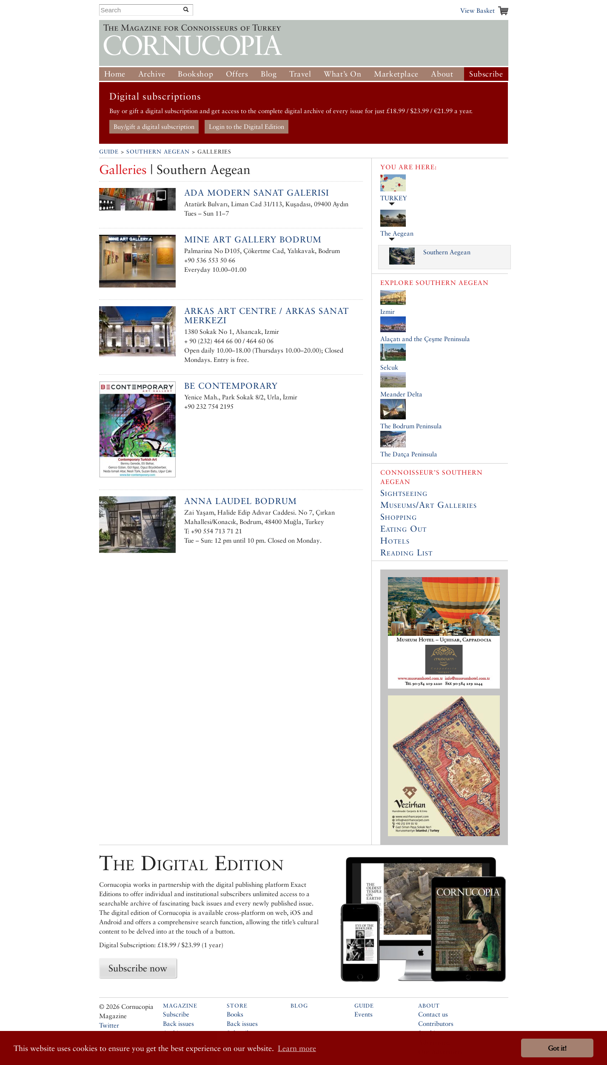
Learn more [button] (297, 1048)
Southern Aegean (158, 151)
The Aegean (396, 233)
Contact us (433, 1014)
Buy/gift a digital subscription (154, 126)
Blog (268, 73)
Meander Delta (401, 394)
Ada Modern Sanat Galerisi (256, 193)
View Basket (477, 10)
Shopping (398, 517)
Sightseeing (403, 493)
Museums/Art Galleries (428, 505)
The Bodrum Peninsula (411, 426)
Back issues (178, 1023)
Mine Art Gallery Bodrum (253, 239)
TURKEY (393, 198)
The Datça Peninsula (408, 454)
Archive (151, 73)
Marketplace (396, 73)
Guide (109, 151)
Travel (300, 73)
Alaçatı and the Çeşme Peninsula (425, 338)
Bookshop (195, 73)
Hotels (395, 540)
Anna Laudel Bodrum (240, 501)
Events (363, 1014)
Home (114, 73)
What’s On (342, 73)
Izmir (387, 311)
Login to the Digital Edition (246, 126)
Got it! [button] (557, 1048)
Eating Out (403, 529)
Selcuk (389, 367)
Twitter (109, 1025)
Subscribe (486, 73)
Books (235, 1014)
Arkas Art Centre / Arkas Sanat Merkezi (266, 315)
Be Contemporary (231, 386)
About (442, 73)
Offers (237, 73)
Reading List (406, 552)
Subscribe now (137, 968)
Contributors (435, 1023)
